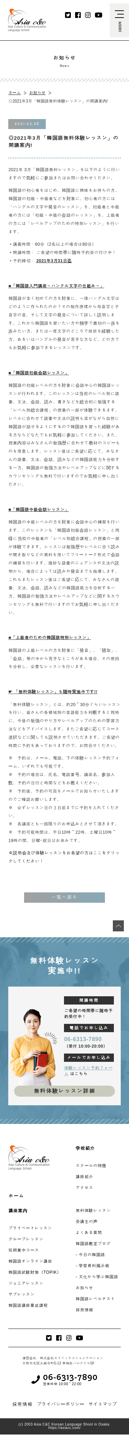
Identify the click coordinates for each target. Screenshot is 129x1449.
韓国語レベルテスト (95, 1299)
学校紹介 (85, 1148)
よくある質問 (89, 1233)
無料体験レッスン (93, 1210)
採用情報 (84, 1310)
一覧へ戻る (64, 897)
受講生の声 (87, 1222)
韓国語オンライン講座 (30, 1261)
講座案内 (17, 1210)
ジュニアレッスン (25, 1283)
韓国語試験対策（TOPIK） (34, 1272)
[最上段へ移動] (118, 925)
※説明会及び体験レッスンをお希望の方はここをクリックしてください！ (63, 857)
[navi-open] (119, 20)
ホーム (14, 92)
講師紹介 (84, 1177)
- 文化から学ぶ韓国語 (97, 1277)
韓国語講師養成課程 (27, 1305)
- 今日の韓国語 (90, 1255)
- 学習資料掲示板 (92, 1266)
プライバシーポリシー (60, 1404)
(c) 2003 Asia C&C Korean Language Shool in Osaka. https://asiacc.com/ (64, 1426)
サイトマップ (102, 1404)
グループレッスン (25, 1239)
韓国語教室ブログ (93, 1244)
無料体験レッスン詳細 (64, 1091)
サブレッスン (21, 1294)
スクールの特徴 (91, 1166)
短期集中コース (23, 1250)
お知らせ (37, 92)
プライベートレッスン (30, 1228)
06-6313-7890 (83, 1039)
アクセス (84, 1188)
